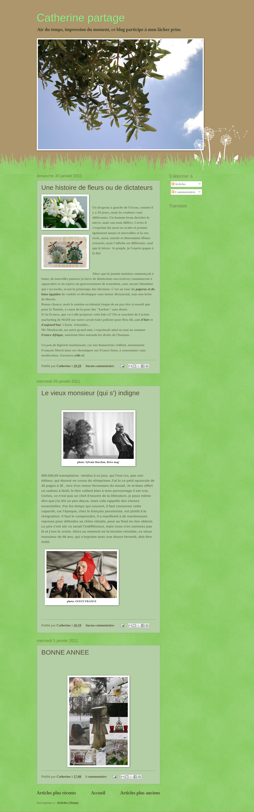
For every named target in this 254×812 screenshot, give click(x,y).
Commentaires (183, 192)
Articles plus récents (56, 792)
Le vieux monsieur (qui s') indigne (90, 393)
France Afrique (52, 335)
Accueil (98, 792)
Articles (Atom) (68, 803)
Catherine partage (81, 18)
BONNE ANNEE (65, 652)
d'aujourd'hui (51, 325)
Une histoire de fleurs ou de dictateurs (97, 187)
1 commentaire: (96, 776)
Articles (179, 184)
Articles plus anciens (140, 792)
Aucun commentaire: (100, 366)
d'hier (145, 319)
